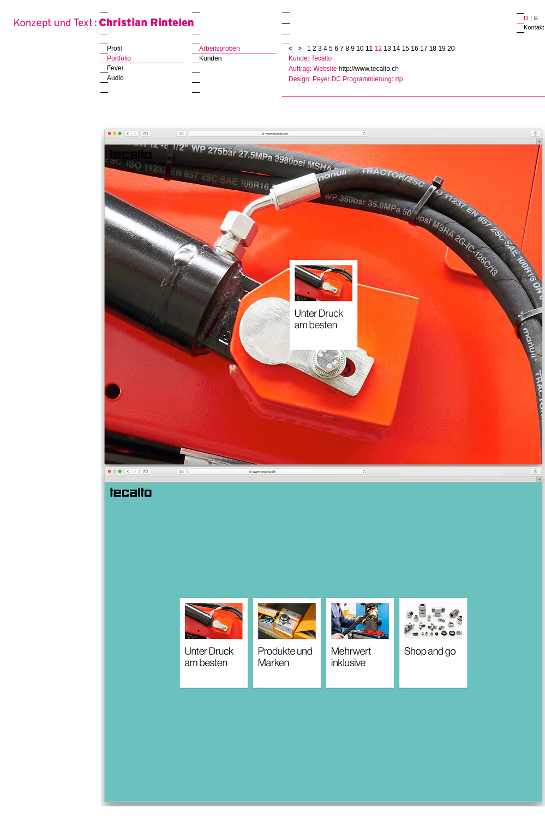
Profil (114, 48)
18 (434, 48)
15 (406, 48)
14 (397, 48)
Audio (115, 78)
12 (379, 48)
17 (424, 48)
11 (370, 48)
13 (388, 48)
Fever (115, 68)
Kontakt (534, 27)
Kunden (210, 58)
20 (450, 48)
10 (361, 48)
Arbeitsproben (219, 48)
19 (442, 48)
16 (415, 48)
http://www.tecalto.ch (369, 69)
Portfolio (119, 58)
